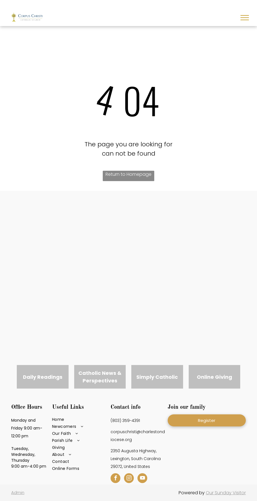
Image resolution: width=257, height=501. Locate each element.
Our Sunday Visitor (226, 493)
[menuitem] (79, 419)
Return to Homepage (128, 174)
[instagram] (129, 478)
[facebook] (115, 478)
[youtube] (142, 478)
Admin (17, 492)
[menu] (244, 17)
